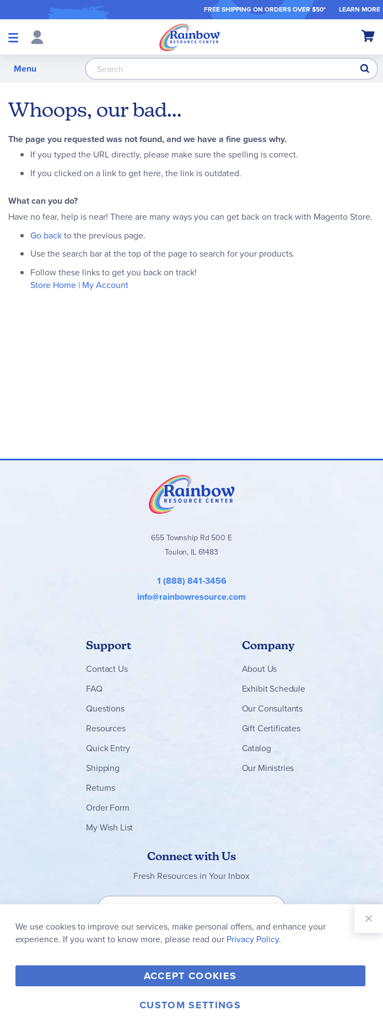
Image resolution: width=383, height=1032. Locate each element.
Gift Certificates (271, 728)
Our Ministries (268, 768)
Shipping (103, 768)
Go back (46, 235)
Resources (106, 728)
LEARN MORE (359, 9)
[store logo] (189, 37)
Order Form (107, 807)
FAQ (94, 688)
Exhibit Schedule (273, 688)
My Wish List (109, 827)
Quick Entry (108, 748)
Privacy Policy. (253, 939)
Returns (100, 787)
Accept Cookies (190, 976)
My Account (105, 285)
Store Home (53, 285)
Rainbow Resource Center (192, 493)
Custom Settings (190, 1005)
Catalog (256, 748)
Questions (105, 708)
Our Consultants (272, 708)
